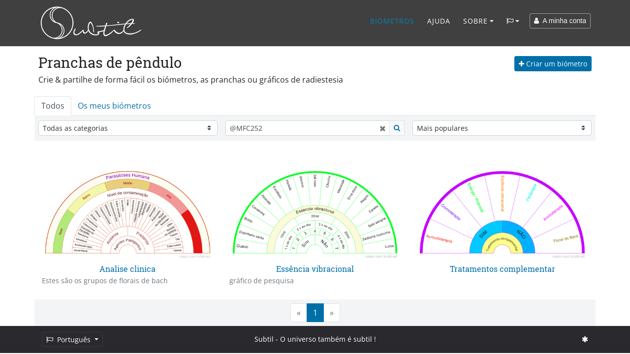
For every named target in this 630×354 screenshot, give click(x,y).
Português (69, 339)
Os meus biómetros (114, 105)
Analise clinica (127, 269)
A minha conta (560, 21)
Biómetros (392, 21)
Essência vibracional (315, 269)
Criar (553, 63)
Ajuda (438, 21)
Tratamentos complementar (502, 269)
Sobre (475, 21)
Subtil (264, 339)
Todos (52, 105)
